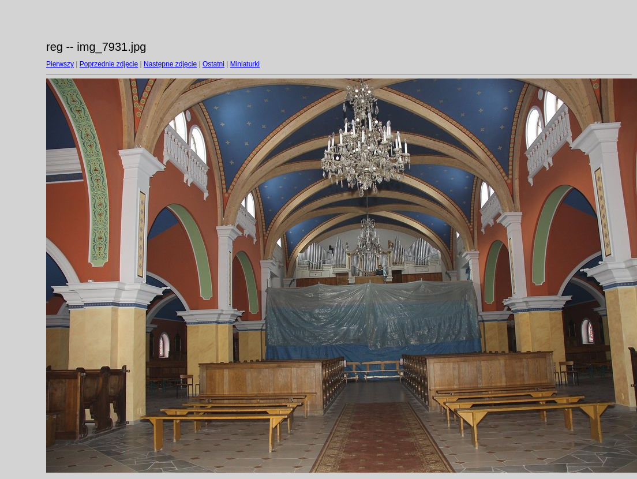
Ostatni (213, 64)
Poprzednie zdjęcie (109, 64)
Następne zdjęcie (170, 64)
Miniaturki (245, 64)
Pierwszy (60, 64)
